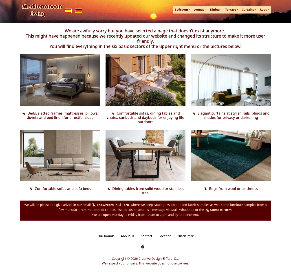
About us (127, 236)
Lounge (199, 9)
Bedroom (181, 9)
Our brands (106, 236)
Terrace (230, 9)
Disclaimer (186, 236)
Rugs (263, 9)
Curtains (248, 9)
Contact (146, 236)
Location (165, 236)
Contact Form (218, 210)
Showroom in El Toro (110, 205)
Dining (215, 9)
